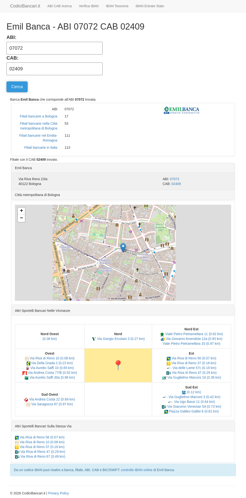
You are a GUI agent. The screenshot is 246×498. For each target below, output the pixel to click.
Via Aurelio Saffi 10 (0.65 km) (49, 368)
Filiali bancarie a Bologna (38, 116)
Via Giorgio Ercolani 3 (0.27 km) (118, 339)
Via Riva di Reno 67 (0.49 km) (40, 456)
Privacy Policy (58, 493)
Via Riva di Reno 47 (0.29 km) (191, 373)
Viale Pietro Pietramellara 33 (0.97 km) (191, 343)
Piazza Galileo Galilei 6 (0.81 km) (191, 411)
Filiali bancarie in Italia (40, 147)
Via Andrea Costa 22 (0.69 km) (49, 399)
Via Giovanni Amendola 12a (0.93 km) (191, 339)
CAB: (12, 58)
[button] (123, 248)
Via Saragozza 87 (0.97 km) (49, 404)
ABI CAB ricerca (59, 6)
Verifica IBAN (88, 6)
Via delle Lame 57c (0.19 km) (191, 368)
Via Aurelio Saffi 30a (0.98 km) (50, 377)
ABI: (11, 37)
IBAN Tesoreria (117, 6)
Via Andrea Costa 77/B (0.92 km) (49, 373)
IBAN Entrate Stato (150, 6)
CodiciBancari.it (25, 6)
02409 (176, 184)
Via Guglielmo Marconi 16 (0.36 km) (191, 377)
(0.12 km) (191, 392)
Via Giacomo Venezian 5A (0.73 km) (191, 406)
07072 (174, 179)
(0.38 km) (50, 339)
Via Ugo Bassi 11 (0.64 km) (191, 402)
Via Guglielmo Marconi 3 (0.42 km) (191, 397)
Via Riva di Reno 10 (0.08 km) (49, 358)
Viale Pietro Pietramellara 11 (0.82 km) (191, 334)
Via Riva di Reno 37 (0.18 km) (191, 363)
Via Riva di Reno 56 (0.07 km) (191, 358)
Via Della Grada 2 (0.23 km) (50, 363)
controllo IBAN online (137, 470)
